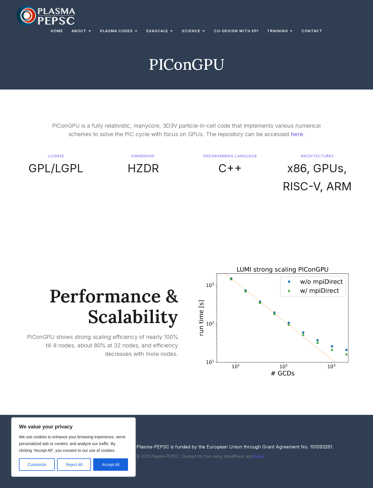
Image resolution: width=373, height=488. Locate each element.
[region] (73, 447)
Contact (312, 31)
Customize (37, 464)
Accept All (110, 464)
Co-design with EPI (236, 31)
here (297, 134)
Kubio (259, 456)
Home (57, 31)
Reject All (74, 464)
